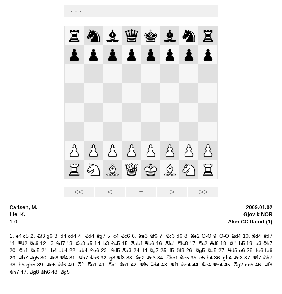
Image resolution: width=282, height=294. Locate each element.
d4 (63, 236)
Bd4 (256, 236)
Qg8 (34, 272)
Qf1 (175, 265)
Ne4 (186, 265)
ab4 (63, 250)
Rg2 (238, 265)
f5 (172, 250)
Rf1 (81, 265)
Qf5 (144, 265)
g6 (50, 236)
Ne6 (94, 250)
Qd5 (232, 250)
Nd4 (89, 236)
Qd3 (151, 258)
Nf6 (153, 236)
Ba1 (124, 265)
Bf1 (233, 243)
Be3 (143, 236)
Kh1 (23, 250)
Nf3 (41, 236)
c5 (26, 236)
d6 (179, 236)
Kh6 (94, 258)
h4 (210, 258)
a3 (258, 243)
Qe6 (51, 265)
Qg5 (34, 258)
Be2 (195, 236)
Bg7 (100, 236)
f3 (51, 243)
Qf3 (121, 258)
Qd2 (23, 243)
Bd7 (267, 236)
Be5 (35, 250)
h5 (242, 243)
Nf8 (180, 250)
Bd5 (212, 250)
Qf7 (257, 258)
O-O (207, 236)
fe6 (259, 250)
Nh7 (267, 258)
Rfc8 (182, 243)
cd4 (72, 236)
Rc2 (202, 243)
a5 (90, 243)
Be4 (206, 265)
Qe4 (218, 265)
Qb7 (23, 258)
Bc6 (34, 243)
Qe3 (238, 258)
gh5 (30, 265)
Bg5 (200, 250)
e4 (19, 236)
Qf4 (64, 258)
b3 (106, 243)
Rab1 (137, 243)
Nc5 (115, 243)
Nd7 (60, 243)
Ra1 (92, 265)
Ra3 (126, 250)
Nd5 (115, 250)
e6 (242, 250)
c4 (116, 236)
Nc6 (125, 236)
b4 (54, 250)
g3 (112, 258)
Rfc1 (170, 243)
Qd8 (214, 243)
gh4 (227, 258)
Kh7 (267, 243)
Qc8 (53, 258)
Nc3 (170, 236)
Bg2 (140, 258)
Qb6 (149, 243)
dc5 (249, 265)
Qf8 (268, 265)
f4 (145, 250)
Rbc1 (172, 258)
